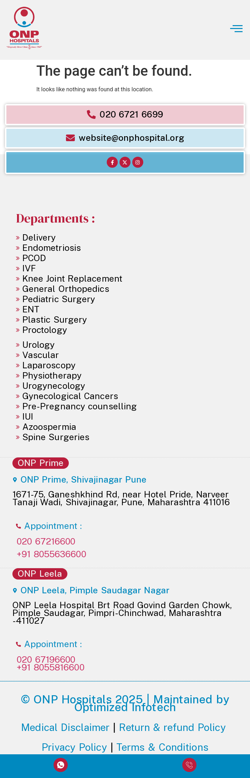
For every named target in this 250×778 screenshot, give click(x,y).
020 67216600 (46, 541)
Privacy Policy (74, 747)
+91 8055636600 (51, 554)
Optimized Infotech (125, 707)
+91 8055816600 (50, 667)
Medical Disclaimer (65, 727)
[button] (188, 30)
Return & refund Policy (174, 727)
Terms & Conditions (162, 747)
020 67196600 (46, 660)
